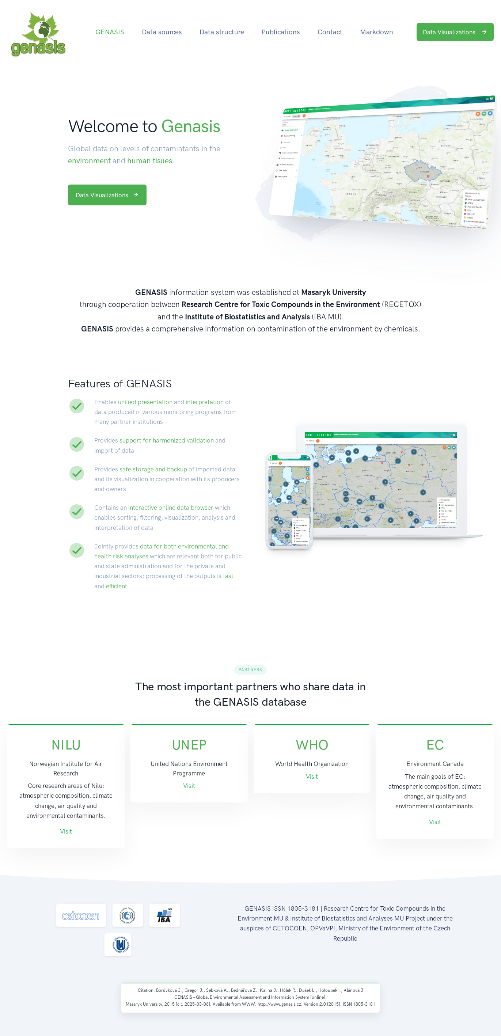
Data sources (162, 32)
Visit (66, 831)
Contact (330, 32)
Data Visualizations (455, 32)
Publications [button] (281, 32)
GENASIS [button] (109, 32)
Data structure (222, 32)
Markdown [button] (376, 32)
